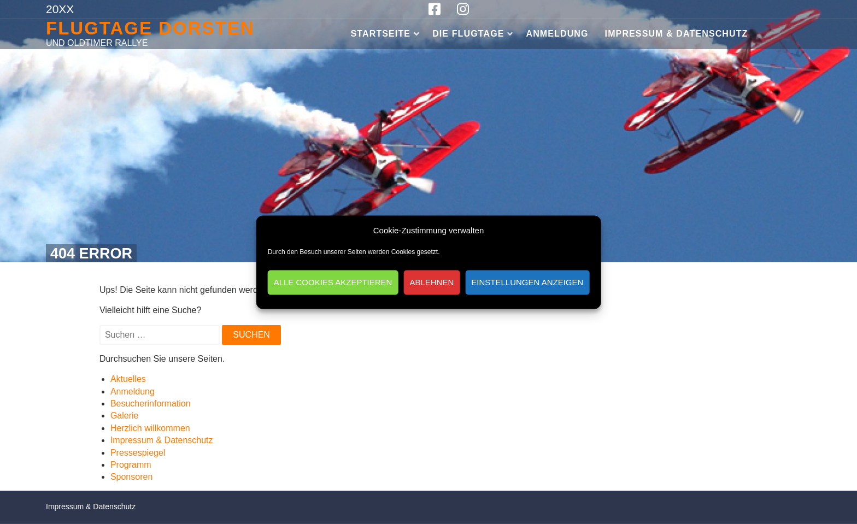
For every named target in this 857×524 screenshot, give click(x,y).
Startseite (381, 33)
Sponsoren (131, 476)
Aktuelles (128, 379)
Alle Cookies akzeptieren (333, 282)
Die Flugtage (468, 33)
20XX (60, 9)
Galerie (124, 415)
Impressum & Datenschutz (676, 33)
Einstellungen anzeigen (527, 282)
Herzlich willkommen (150, 428)
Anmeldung (557, 33)
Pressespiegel (138, 452)
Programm (130, 464)
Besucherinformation (150, 403)
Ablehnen (431, 282)
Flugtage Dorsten (150, 28)
